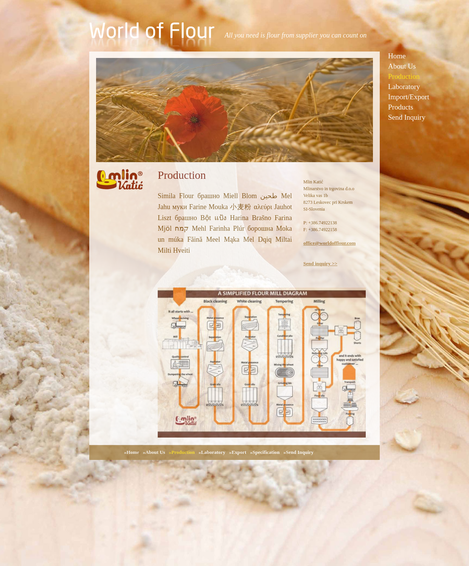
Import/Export (408, 97)
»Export (238, 452)
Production (403, 76)
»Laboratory (212, 452)
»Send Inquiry (298, 452)
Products (400, 107)
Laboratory (404, 87)
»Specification (265, 452)
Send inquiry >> (320, 263)
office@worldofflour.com (329, 243)
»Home (131, 452)
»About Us (154, 452)
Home (396, 56)
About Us (402, 66)
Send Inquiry (407, 117)
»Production (182, 452)
